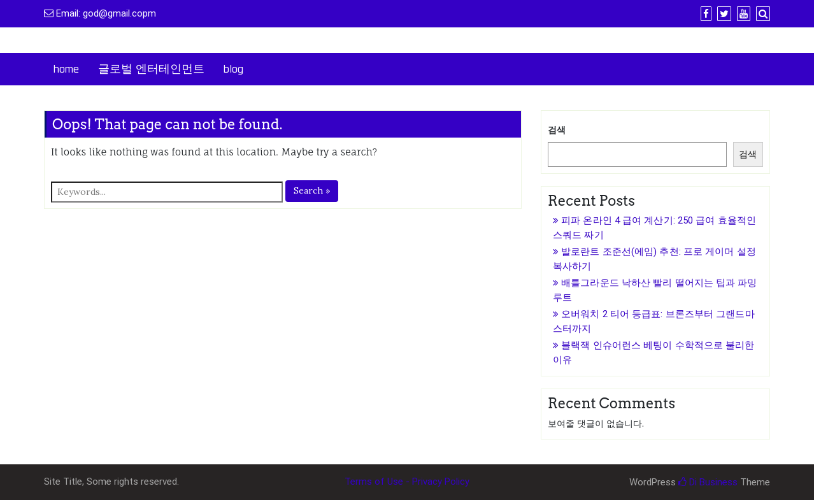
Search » (312, 190)
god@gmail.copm (119, 13)
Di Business (708, 482)
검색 (557, 130)
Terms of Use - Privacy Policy (407, 481)
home (66, 69)
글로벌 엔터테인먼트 (151, 69)
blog (233, 69)
